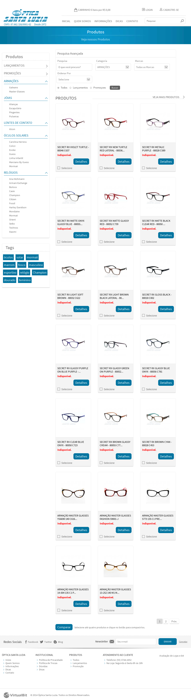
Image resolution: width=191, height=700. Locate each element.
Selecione (64, 168)
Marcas (139, 61)
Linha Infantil (16, 158)
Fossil (12, 203)
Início (8, 659)
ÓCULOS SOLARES (16, 135)
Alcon (12, 129)
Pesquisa (62, 61)
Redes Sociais (13, 642)
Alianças (13, 104)
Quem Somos (12, 663)
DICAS (119, 21)
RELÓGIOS (11, 172)
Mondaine (14, 211)
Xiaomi (12, 231)
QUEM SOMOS (82, 21)
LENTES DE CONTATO (18, 123)
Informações (12, 666)
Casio (12, 191)
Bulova (13, 187)
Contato (9, 672)
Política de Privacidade (51, 659)
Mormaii (13, 166)
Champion (14, 195)
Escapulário (15, 108)
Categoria (101, 61)
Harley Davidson (17, 207)
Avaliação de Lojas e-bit (171, 655)
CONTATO (132, 21)
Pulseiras (14, 116)
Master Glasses (17, 91)
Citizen (12, 199)
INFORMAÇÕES (103, 21)
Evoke (12, 150)
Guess (12, 154)
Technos (13, 227)
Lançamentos (79, 87)
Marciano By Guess (19, 162)
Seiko (12, 223)
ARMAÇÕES (11, 81)
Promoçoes (98, 87)
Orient (12, 219)
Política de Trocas (48, 663)
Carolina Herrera (17, 141)
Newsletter (101, 641)
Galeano (13, 87)
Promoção (78, 666)
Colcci (12, 145)
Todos (62, 87)
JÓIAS (8, 98)
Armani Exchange (18, 183)
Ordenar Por (64, 73)
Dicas (8, 669)
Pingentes (14, 112)
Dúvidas (43, 666)
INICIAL (66, 21)
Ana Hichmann (17, 179)
